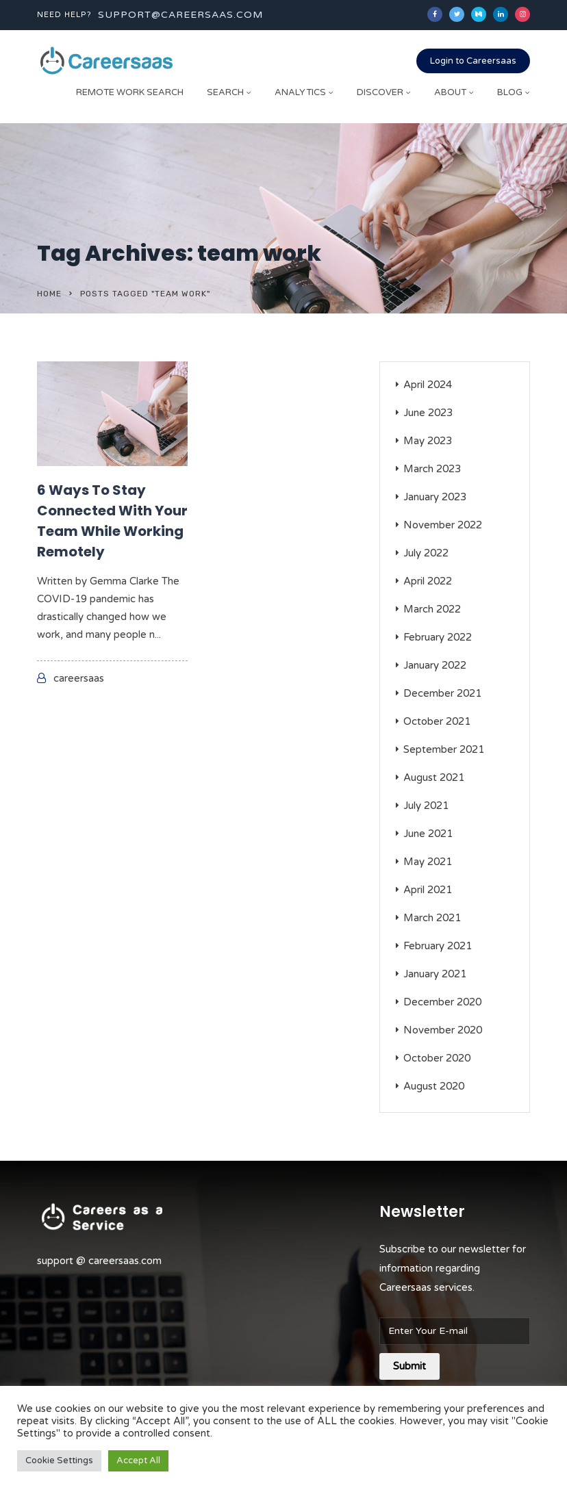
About (450, 92)
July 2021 (426, 805)
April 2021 (427, 890)
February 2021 (437, 946)
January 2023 (434, 497)
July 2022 (426, 553)
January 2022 (434, 665)
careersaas (78, 678)
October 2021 (436, 721)
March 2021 (432, 918)
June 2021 (428, 833)
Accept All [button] (138, 1460)
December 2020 (442, 1002)
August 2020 (433, 1086)
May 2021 (427, 862)
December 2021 (442, 693)
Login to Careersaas (473, 60)
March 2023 (432, 469)
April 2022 (427, 581)
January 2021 (434, 974)
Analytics (300, 92)
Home (49, 293)
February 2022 (437, 637)
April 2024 (427, 384)
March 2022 (432, 609)
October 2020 (436, 1058)
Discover (380, 92)
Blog (509, 92)
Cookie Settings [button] (59, 1460)
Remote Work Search (130, 92)
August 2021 (433, 777)
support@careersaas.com (180, 15)
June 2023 (428, 413)
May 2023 (427, 441)
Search (225, 92)
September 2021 (443, 749)
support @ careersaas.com (99, 1261)
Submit (409, 1366)
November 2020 (442, 1030)
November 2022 (442, 525)
